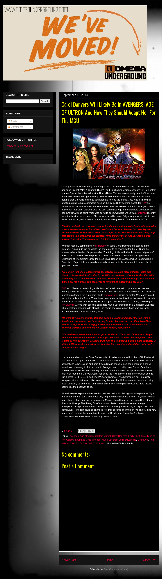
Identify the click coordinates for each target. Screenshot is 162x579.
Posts (12, 121)
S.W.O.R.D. (89, 443)
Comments (15, 126)
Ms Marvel (143, 439)
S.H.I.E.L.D (76, 443)
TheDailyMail (68, 304)
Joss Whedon (93, 439)
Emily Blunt (134, 436)
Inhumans (80, 439)
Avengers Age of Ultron (82, 436)
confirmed (141, 213)
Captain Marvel (103, 436)
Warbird (100, 443)
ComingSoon (110, 295)
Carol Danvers (119, 436)
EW (144, 203)
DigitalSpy (100, 245)
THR (64, 288)
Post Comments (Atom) (116, 569)
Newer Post (69, 559)
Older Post (149, 559)
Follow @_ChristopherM (19, 145)
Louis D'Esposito (127, 439)
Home (109, 559)
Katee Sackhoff (110, 439)
